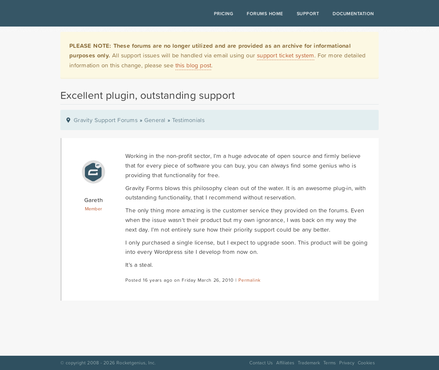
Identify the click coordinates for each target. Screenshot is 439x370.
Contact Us (261, 362)
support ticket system (285, 55)
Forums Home (265, 13)
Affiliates (285, 362)
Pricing (223, 13)
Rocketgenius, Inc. (136, 362)
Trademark (309, 362)
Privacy (346, 362)
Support (308, 13)
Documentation (353, 13)
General (154, 119)
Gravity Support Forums (106, 119)
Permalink (249, 280)
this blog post (193, 65)
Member (93, 208)
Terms (329, 362)
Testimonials (188, 119)
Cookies (366, 362)
